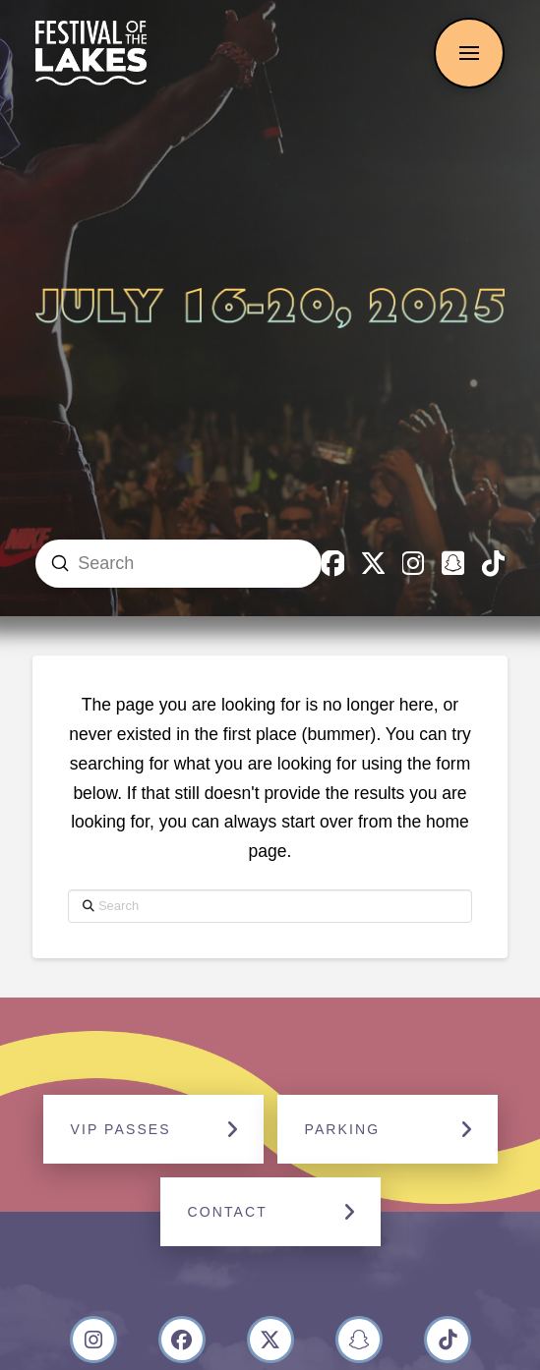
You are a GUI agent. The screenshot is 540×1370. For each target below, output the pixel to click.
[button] (469, 53)
